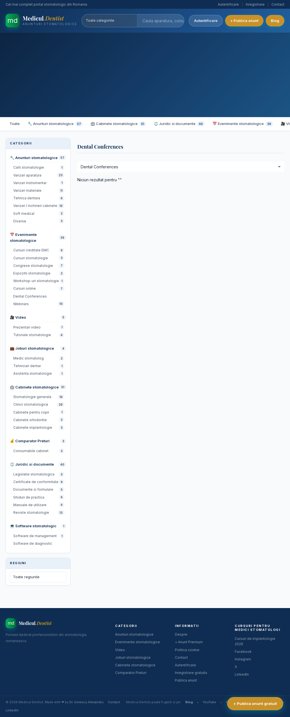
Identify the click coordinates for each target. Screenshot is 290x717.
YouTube (209, 702)
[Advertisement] (145, 74)
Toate (15, 123)
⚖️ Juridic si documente (179, 123)
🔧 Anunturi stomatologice (55, 123)
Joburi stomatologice (133, 657)
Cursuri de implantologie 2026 (255, 641)
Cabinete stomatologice (135, 665)
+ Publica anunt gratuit (255, 703)
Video (120, 650)
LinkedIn (242, 674)
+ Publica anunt (244, 20)
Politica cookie (187, 650)
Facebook (243, 651)
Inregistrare (255, 4)
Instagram (243, 659)
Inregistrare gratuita (191, 673)
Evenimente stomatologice (137, 642)
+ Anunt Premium (189, 642)
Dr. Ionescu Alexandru (86, 702)
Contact (277, 4)
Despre (181, 634)
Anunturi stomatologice (134, 634)
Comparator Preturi (130, 673)
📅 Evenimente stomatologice (242, 123)
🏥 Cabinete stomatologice (118, 123)
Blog (275, 20)
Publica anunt (186, 680)
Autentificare (228, 4)
